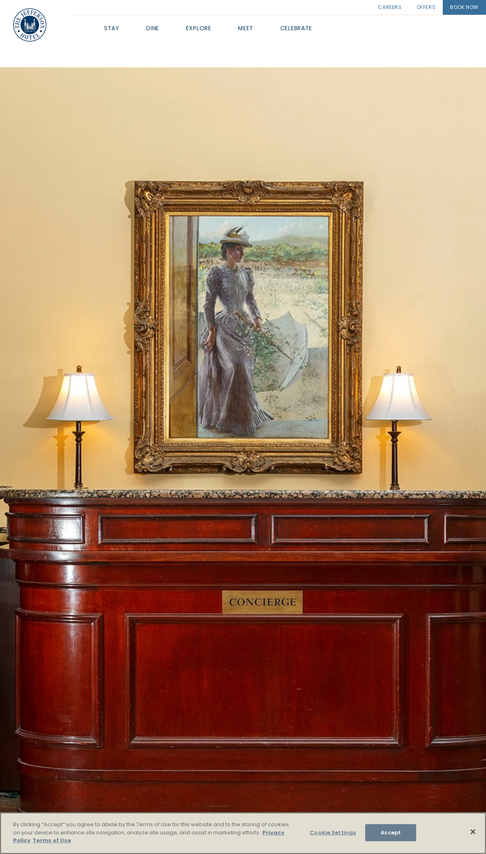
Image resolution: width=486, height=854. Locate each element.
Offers (426, 7)
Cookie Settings (333, 832)
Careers (390, 7)
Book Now (464, 7)
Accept (391, 832)
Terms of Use (52, 840)
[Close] (473, 832)
